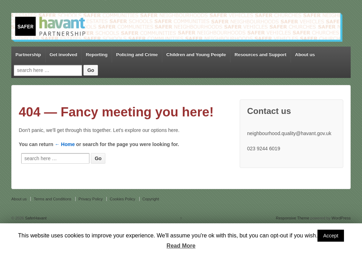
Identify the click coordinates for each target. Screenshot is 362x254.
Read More (181, 246)
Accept (330, 235)
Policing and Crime (137, 54)
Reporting (96, 54)
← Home (65, 144)
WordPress (341, 218)
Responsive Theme (292, 218)
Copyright (150, 199)
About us (305, 54)
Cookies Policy (122, 199)
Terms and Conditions (52, 199)
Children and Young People (196, 54)
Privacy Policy (90, 199)
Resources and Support (261, 54)
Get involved (63, 54)
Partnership (28, 54)
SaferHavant (35, 218)
